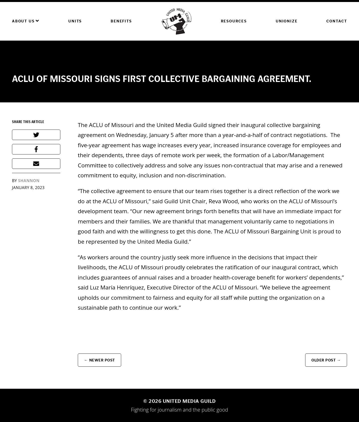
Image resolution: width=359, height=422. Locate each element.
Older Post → (326, 360)
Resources (234, 21)
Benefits (121, 21)
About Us (25, 20)
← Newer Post (99, 360)
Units (75, 21)
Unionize (286, 21)
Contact (336, 21)
